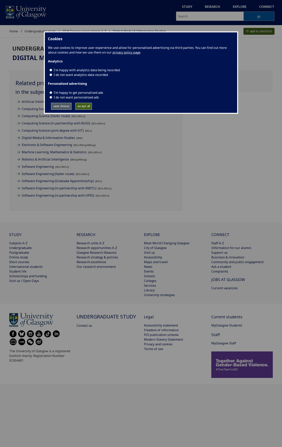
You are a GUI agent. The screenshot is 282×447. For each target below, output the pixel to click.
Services (150, 285)
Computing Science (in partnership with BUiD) (63, 123)
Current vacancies (224, 288)
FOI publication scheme (161, 335)
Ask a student (221, 267)
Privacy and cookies (158, 344)
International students (26, 267)
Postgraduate (19, 252)
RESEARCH (86, 234)
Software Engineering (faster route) (55, 174)
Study (187, 7)
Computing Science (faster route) (53, 116)
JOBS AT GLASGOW (228, 279)
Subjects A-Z (18, 243)
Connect (266, 7)
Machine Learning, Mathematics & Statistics (62, 152)
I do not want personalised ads (76, 97)
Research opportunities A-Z (97, 248)
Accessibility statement (161, 325)
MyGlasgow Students (226, 325)
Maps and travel (156, 262)
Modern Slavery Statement (163, 339)
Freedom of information (161, 330)
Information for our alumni (231, 248)
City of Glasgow (155, 248)
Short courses (19, 262)
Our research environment (96, 267)
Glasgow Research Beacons (97, 252)
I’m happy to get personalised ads (78, 92)
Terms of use (153, 349)
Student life (17, 271)
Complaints (219, 271)
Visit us (149, 252)
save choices (61, 106)
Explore (239, 7)
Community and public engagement (237, 262)
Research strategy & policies (97, 257)
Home (13, 31)
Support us (219, 252)
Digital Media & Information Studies (52, 138)
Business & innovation (227, 257)
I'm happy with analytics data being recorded (87, 70)
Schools (149, 276)
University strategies (159, 295)
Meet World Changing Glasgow (166, 243)
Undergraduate (20, 248)
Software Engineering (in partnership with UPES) (65, 195)
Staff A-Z (217, 243)
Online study (18, 257)
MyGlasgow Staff (223, 343)
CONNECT (220, 234)
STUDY (15, 234)
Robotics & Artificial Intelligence (54, 159)
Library (149, 290)
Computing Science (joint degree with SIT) (57, 130)
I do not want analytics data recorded (81, 75)
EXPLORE (152, 234)
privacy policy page (126, 52)
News (148, 267)
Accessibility (153, 257)
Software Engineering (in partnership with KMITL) (66, 188)
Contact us (84, 325)
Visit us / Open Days (24, 281)
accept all (84, 106)
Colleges (150, 281)
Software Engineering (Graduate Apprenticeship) (62, 181)
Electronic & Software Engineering (59, 145)
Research (212, 7)
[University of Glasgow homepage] (26, 11)
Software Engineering (45, 166)
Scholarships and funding (28, 276)
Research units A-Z (90, 243)
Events (149, 271)
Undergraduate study (40, 31)
